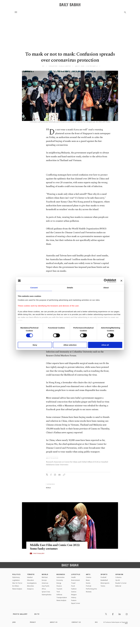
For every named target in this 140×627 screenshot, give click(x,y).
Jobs (14, 622)
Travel (73, 583)
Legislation (16, 580)
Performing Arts (91, 589)
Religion (74, 595)
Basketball (104, 580)
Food (73, 586)
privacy (33, 622)
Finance (59, 586)
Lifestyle (75, 574)
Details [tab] (70, 288)
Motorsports (105, 583)
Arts (88, 574)
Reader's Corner (121, 583)
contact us (76, 622)
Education (30, 580)
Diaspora (30, 589)
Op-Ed (117, 580)
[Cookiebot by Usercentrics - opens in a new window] (105, 280)
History (73, 597)
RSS (96, 622)
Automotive (60, 577)
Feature (73, 600)
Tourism (59, 589)
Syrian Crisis (46, 592)
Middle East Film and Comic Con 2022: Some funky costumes (55, 547)
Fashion (73, 589)
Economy (60, 580)
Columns (118, 577)
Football (103, 577)
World (45, 574)
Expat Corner (75, 603)
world (48, 488)
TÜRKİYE (31, 574)
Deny (35, 345)
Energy (59, 583)
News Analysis (17, 589)
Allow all (105, 345)
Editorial (118, 586)
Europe (44, 580)
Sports (104, 574)
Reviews (88, 592)
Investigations (32, 583)
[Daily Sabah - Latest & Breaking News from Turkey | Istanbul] (69, 4)
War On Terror (17, 583)
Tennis (103, 586)
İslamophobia (46, 595)
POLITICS (16, 574)
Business (61, 574)
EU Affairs (15, 586)
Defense (59, 595)
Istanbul (30, 577)
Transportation (62, 597)
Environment (75, 580)
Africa (44, 589)
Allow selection (69, 345)
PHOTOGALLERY (38, 553)
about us (54, 622)
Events (88, 583)
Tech (58, 592)
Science (73, 592)
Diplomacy (16, 577)
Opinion (119, 574)
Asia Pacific (45, 586)
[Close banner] (121, 281)
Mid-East (45, 577)
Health (73, 577)
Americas (45, 583)
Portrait (88, 586)
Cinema (88, 577)
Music (88, 580)
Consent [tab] (34, 288)
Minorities (30, 586)
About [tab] (106, 288)
